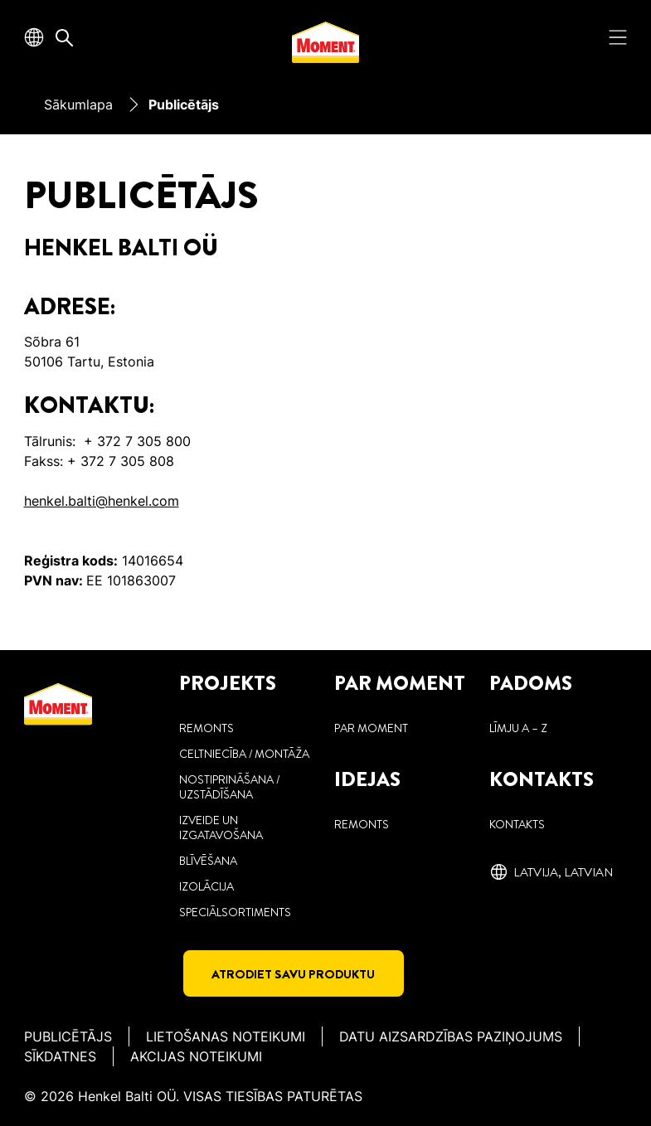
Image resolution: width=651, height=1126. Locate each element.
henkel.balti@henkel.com (101, 501)
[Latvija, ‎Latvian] (551, 872)
